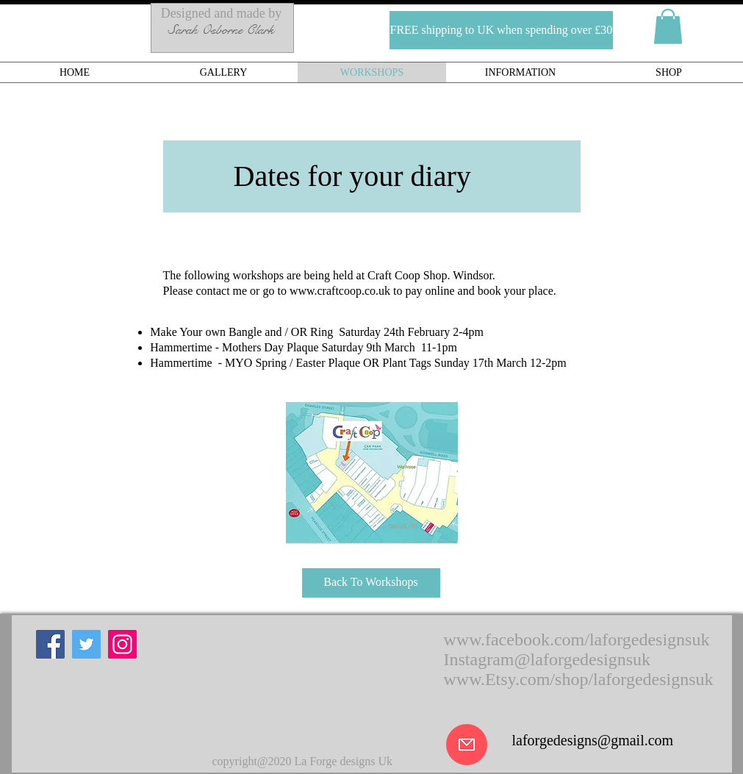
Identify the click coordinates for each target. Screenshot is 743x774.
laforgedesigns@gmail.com (593, 740)
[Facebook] (50, 644)
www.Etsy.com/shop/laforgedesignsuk (579, 679)
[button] (456, 30)
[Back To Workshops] (371, 583)
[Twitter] (86, 644)
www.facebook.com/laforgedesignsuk (577, 639)
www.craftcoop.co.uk (340, 290)
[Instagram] (122, 644)
